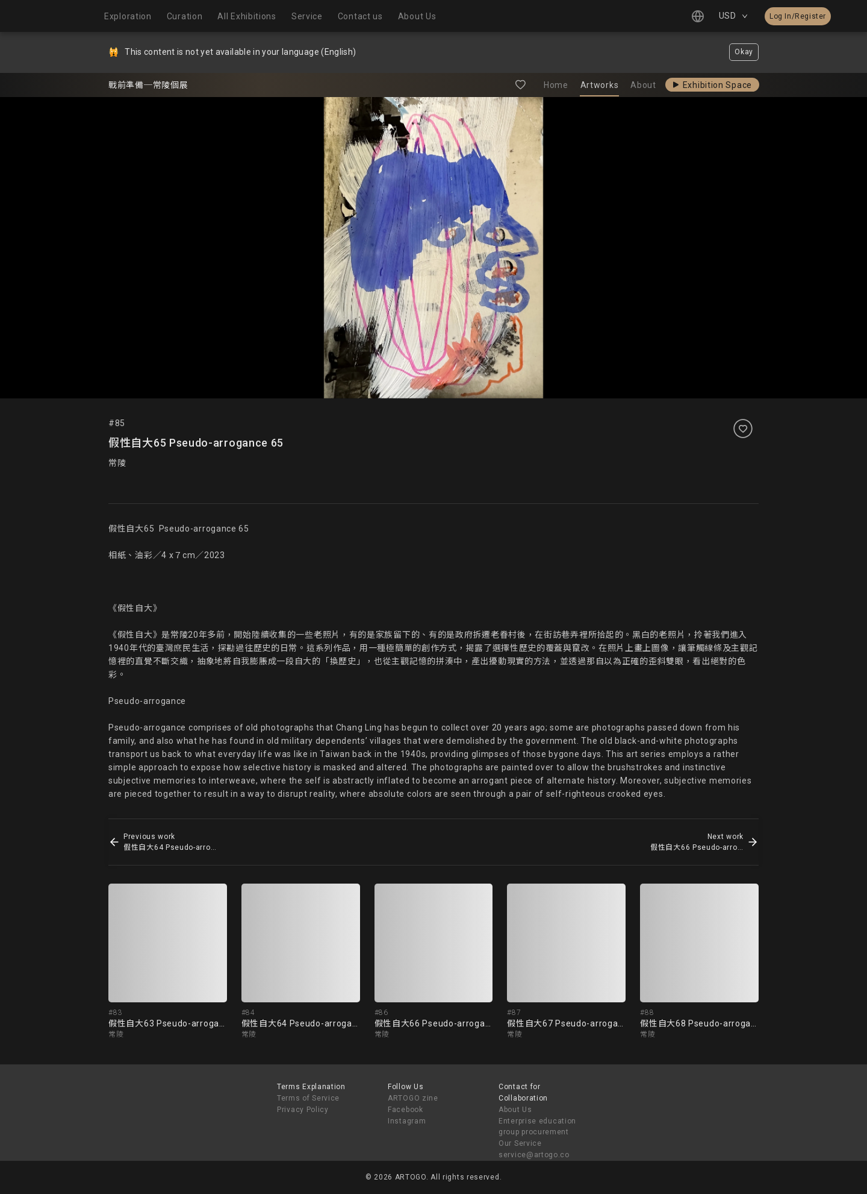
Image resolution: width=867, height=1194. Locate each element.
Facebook (405, 1109)
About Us (515, 1109)
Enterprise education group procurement (537, 1127)
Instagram (407, 1121)
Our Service (520, 1143)
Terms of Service (308, 1098)
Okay (744, 52)
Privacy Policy (303, 1109)
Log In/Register (797, 16)
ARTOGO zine (413, 1098)
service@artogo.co (534, 1155)
